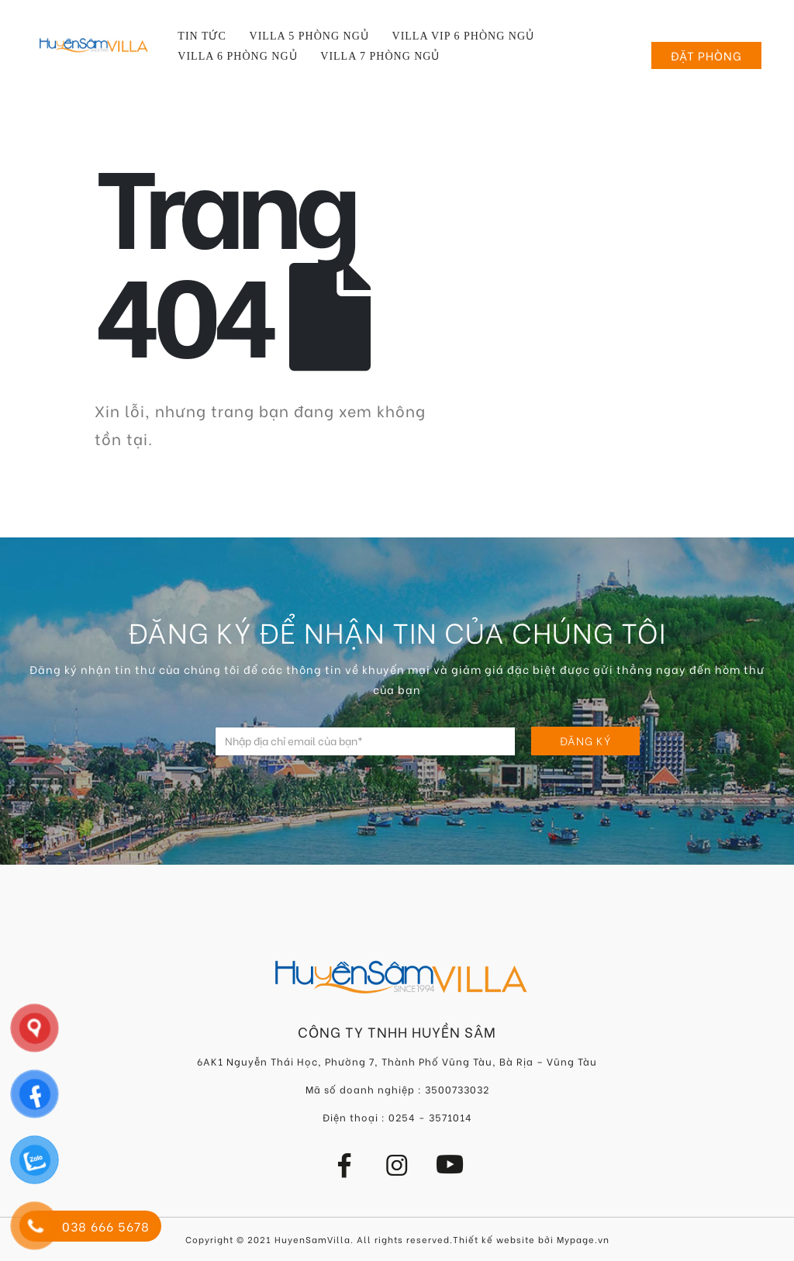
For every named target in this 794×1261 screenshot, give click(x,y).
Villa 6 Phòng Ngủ (237, 56)
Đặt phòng (706, 55)
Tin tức (202, 36)
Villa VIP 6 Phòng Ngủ (463, 36)
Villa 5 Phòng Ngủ (309, 36)
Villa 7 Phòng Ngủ (380, 56)
